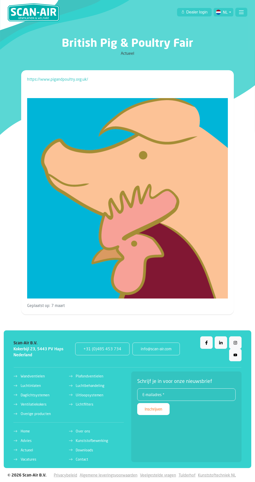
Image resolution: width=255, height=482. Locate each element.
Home (25, 431)
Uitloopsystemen (89, 395)
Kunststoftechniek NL (217, 475)
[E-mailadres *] (186, 394)
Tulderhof (187, 475)
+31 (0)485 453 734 (102, 348)
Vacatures (28, 459)
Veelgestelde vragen (158, 475)
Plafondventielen (89, 376)
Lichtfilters (84, 404)
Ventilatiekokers (34, 404)
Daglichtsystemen (35, 395)
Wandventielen (33, 376)
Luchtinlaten (31, 385)
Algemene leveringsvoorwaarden (108, 475)
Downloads (84, 450)
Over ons (83, 431)
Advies (26, 440)
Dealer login (196, 12)
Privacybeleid (65, 475)
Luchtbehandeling (90, 385)
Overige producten (36, 414)
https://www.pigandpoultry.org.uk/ (57, 79)
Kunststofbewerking (92, 440)
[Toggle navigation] (241, 12)
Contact (82, 459)
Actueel (27, 450)
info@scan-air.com (156, 348)
